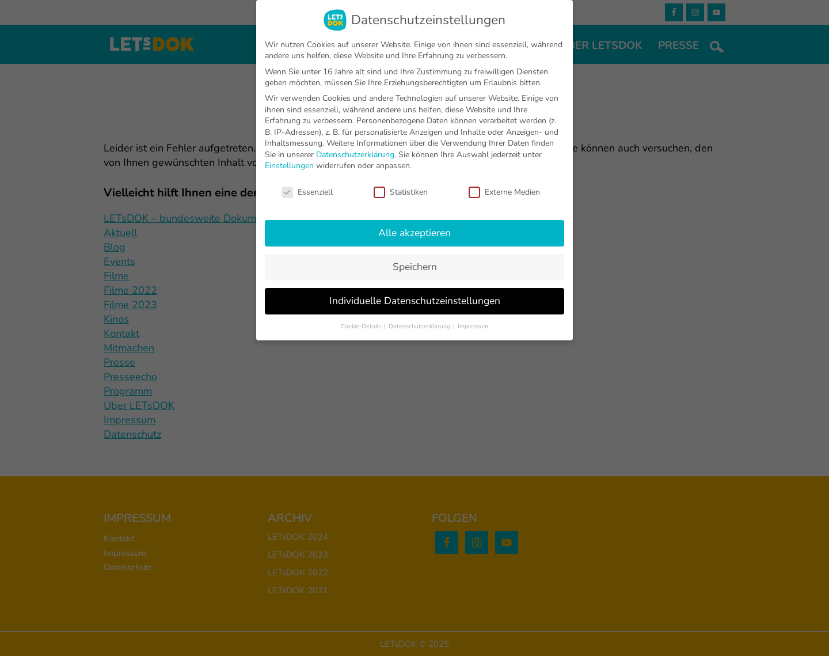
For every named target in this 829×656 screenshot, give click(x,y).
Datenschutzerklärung (355, 154)
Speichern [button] (415, 267)
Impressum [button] (473, 326)
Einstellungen (289, 165)
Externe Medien (504, 192)
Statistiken (401, 192)
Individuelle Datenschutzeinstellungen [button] (414, 301)
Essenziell (307, 192)
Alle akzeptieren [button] (414, 233)
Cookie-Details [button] (362, 326)
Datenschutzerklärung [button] (420, 326)
